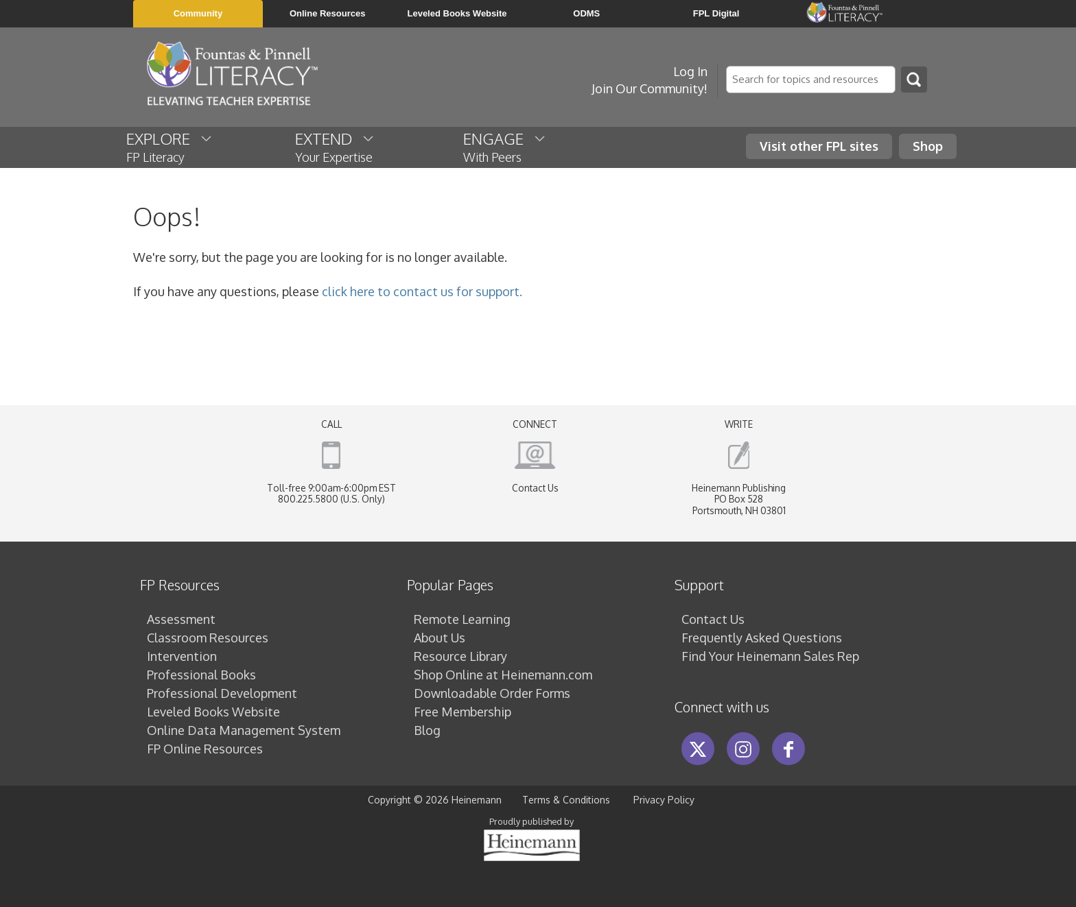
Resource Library (460, 656)
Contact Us (535, 488)
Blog (427, 730)
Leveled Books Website (213, 711)
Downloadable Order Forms (492, 693)
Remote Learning (462, 619)
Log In (690, 71)
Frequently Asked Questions (761, 637)
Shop (928, 146)
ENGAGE (505, 147)
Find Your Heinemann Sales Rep (770, 656)
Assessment (181, 619)
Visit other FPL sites (819, 146)
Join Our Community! (649, 88)
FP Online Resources (205, 748)
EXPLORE (169, 147)
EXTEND (335, 147)
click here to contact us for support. (422, 291)
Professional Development (222, 693)
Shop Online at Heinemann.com (503, 674)
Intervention (182, 656)
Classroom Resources (207, 637)
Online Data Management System (243, 730)
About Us (439, 637)
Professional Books (201, 674)
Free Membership (462, 711)
